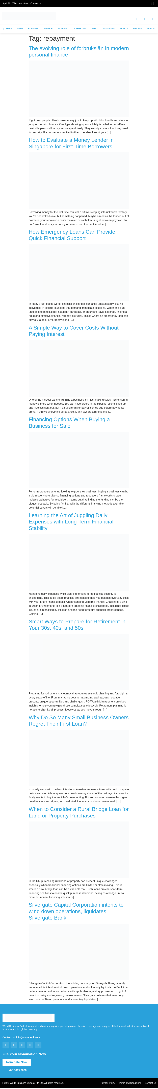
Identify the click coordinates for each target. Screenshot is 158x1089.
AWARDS (137, 28)
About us (23, 3)
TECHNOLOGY (79, 28)
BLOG (94, 28)
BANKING (62, 28)
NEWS (20, 28)
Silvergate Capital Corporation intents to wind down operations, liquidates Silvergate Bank (76, 911)
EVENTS (124, 28)
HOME (7, 28)
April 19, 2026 (9, 3)
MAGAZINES (109, 28)
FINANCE (48, 28)
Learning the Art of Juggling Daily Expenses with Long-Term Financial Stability (71, 521)
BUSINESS (33, 28)
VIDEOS (150, 28)
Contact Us (36, 3)
